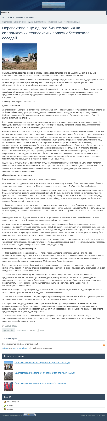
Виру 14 (8, 326)
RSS (104, 345)
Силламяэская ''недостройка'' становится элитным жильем (45, 373)
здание (14, 326)
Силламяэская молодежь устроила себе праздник (40, 383)
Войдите (5, 348)
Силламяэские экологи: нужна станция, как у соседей (42, 362)
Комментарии (10, 338)
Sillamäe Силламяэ (9, 415)
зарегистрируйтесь (20, 348)
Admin (42, 330)
